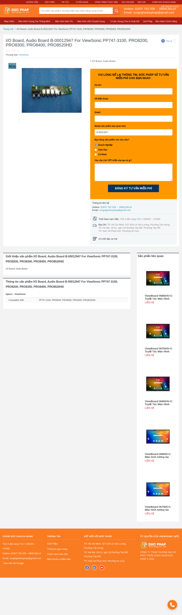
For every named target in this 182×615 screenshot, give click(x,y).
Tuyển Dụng (82, 2)
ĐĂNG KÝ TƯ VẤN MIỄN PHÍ (133, 188)
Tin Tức (65, 2)
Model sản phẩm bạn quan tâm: (110, 126)
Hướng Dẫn (32, 2)
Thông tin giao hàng (57, 549)
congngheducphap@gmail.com (115, 210)
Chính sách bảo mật (57, 554)
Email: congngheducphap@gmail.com (149, 12)
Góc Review (128, 2)
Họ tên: (98, 85)
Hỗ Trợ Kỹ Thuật (170, 6)
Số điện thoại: (102, 98)
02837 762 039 (145, 9)
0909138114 (167, 9)
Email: (98, 112)
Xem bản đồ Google (13, 563)
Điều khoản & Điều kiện (59, 559)
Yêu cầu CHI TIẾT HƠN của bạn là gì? (113, 160)
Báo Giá (142, 2)
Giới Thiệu (50, 2)
